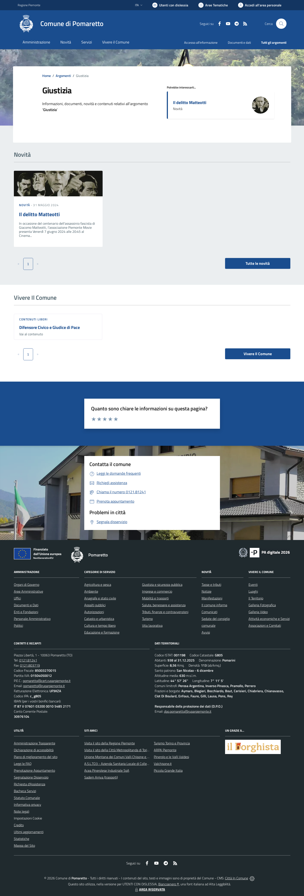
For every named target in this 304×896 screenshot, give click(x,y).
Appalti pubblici (95, 605)
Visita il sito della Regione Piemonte (109, 743)
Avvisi (206, 632)
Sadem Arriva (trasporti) (101, 777)
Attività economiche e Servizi (269, 618)
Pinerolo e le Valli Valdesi (171, 756)
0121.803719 (30, 665)
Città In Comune (236, 878)
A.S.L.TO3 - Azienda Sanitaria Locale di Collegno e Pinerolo (125, 763)
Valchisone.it (163, 763)
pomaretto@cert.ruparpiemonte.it (47, 680)
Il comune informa (214, 605)
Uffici (17, 598)
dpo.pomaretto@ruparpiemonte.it (187, 711)
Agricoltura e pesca (97, 584)
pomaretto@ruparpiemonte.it (44, 685)
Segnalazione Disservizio (31, 777)
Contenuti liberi (33, 319)
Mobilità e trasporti (155, 598)
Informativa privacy (27, 804)
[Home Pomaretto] (60, 23)
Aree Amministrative (28, 591)
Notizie (206, 591)
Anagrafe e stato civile (100, 598)
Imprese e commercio (157, 591)
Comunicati (209, 611)
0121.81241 (28, 660)
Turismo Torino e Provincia (172, 743)
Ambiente (91, 591)
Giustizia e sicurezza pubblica (162, 584)
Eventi (253, 584)
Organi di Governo (26, 584)
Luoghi (253, 591)
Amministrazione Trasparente (34, 743)
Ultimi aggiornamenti (29, 831)
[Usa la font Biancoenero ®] (170, 5)
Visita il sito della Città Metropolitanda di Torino (117, 750)
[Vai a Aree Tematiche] (213, 5)
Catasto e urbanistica (99, 618)
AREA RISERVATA (149, 889)
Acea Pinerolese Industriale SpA (106, 770)
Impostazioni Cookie (28, 818)
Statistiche (21, 838)
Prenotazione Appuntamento (34, 770)
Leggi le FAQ (23, 763)
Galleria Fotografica (262, 605)
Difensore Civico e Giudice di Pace (49, 327)
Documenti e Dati (26, 605)
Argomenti (63, 75)
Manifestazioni (212, 598)
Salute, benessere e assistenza (164, 605)
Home (46, 75)
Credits (19, 825)
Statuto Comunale (27, 797)
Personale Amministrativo (32, 618)
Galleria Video (258, 611)
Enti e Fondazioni (26, 611)
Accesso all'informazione (201, 42)
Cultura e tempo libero (100, 625)
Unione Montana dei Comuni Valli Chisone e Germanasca (124, 756)
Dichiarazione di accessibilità (34, 750)
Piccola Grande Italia (168, 770)
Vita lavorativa (152, 625)
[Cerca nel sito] (281, 24)
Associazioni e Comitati (265, 625)
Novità (25, 205)
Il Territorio (256, 598)
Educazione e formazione (101, 632)
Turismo (147, 618)
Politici (18, 625)
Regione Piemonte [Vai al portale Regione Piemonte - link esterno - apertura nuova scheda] (29, 5)
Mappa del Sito (24, 845)
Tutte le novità (258, 263)
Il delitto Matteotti (189, 102)
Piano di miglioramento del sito (35, 756)
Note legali (21, 811)
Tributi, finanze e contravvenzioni (165, 611)
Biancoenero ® (168, 884)
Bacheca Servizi (25, 790)
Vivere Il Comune (258, 354)
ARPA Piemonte (165, 750)
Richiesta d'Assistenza (29, 784)
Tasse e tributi (211, 584)
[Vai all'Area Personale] (260, 5)
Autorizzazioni (94, 611)
